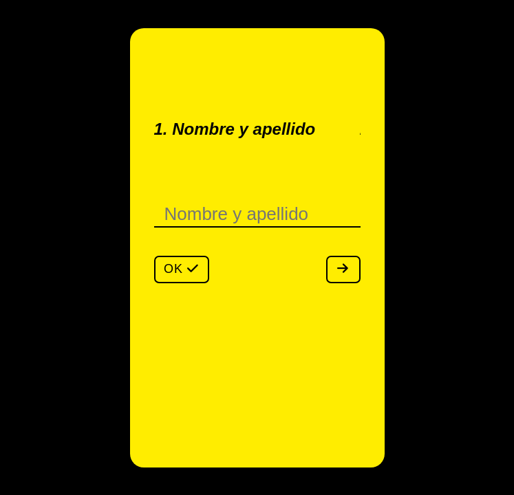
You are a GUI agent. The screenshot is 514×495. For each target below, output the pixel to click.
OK (181, 269)
